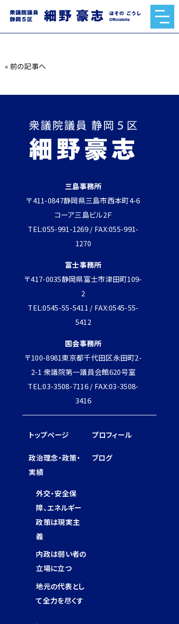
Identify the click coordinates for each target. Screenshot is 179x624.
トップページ (49, 435)
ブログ (102, 458)
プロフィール (112, 435)
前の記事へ (28, 66)
